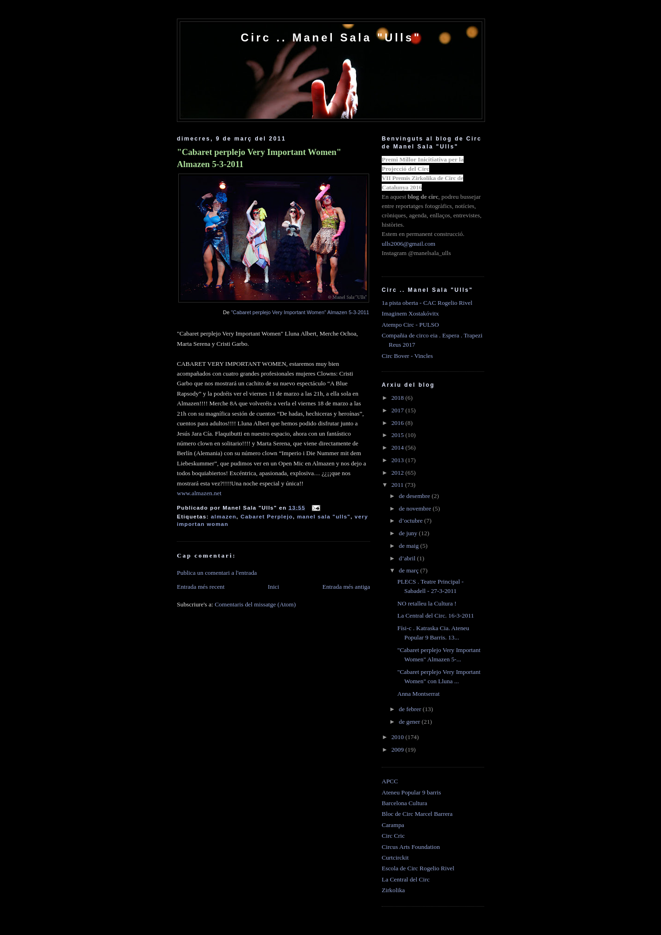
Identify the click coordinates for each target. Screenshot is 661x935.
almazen (223, 516)
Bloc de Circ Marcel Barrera (417, 813)
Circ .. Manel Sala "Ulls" (331, 37)
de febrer (411, 709)
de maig (409, 545)
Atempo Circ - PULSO (410, 324)
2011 (398, 484)
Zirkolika (393, 890)
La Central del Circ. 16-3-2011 (435, 615)
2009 (398, 749)
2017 (398, 410)
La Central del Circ (406, 879)
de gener (410, 721)
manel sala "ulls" (324, 516)
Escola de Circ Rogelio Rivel (418, 868)
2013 (398, 460)
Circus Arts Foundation (411, 846)
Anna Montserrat (418, 693)
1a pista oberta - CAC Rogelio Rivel (427, 302)
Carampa (393, 824)
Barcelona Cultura (404, 803)
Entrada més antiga (346, 586)
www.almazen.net (199, 493)
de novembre (416, 508)
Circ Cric (393, 835)
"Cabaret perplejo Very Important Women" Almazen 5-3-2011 (259, 158)
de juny (409, 533)
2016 (398, 422)
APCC (390, 781)
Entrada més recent (201, 586)
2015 (398, 434)
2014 (398, 447)
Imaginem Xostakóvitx (410, 313)
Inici (273, 586)
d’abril (408, 558)
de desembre (415, 495)
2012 (398, 472)
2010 (398, 736)
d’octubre (412, 520)
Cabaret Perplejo (267, 516)
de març (409, 570)
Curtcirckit (395, 857)
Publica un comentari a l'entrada (217, 572)
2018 (398, 397)
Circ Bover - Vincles (407, 355)
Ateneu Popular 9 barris (411, 792)
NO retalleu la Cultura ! (426, 603)
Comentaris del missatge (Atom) (255, 604)
